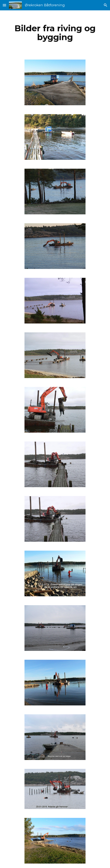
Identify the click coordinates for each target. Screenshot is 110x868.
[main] (55, 32)
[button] (4, 5)
